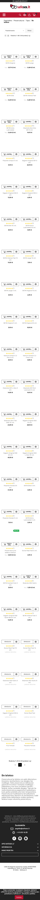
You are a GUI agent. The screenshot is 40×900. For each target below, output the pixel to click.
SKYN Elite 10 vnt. (10, 225)
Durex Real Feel (29, 713)
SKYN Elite (10, 95)
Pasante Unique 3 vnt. (10, 160)
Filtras (29, 30)
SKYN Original (10, 63)
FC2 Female (10, 745)
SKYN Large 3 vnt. (10, 290)
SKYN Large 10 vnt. (29, 258)
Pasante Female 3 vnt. (10, 518)
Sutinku (19, 897)
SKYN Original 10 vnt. (29, 290)
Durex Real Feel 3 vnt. (29, 550)
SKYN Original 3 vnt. (10, 323)
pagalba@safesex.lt (22, 829)
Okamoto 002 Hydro (30, 583)
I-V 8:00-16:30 (22, 832)
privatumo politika (28, 894)
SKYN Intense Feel (29, 95)
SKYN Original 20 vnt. (29, 323)
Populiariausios (14, 31)
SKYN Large (30, 63)
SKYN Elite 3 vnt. (29, 485)
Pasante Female (29, 745)
